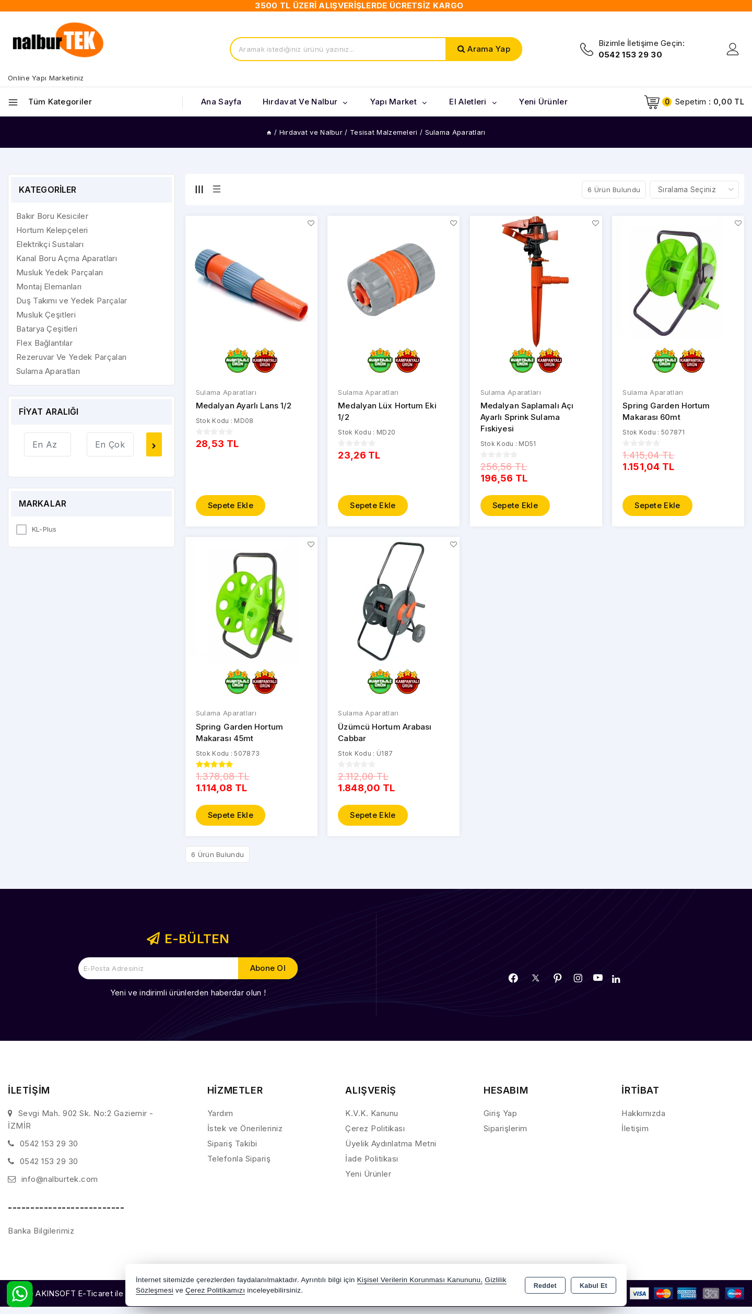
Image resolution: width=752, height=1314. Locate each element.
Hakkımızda (643, 1113)
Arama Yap (488, 49)
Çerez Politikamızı (215, 1290)
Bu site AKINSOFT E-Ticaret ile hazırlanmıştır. (91, 1293)
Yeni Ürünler (368, 1174)
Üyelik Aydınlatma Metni (391, 1143)
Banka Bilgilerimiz (41, 1231)
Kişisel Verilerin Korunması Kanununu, (420, 1280)
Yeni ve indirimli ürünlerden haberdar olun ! (188, 993)
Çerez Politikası (375, 1128)
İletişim (635, 1128)
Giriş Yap (501, 1113)
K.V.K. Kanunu (371, 1113)
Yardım (220, 1113)
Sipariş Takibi (232, 1143)
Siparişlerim (505, 1128)
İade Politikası (371, 1159)
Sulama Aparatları (226, 392)
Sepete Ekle (231, 505)
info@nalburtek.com (59, 1179)
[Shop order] (694, 189)
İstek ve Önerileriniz (245, 1128)
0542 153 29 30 (49, 1143)
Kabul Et (593, 1285)
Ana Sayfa (221, 102)
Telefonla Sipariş (239, 1159)
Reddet (545, 1285)
